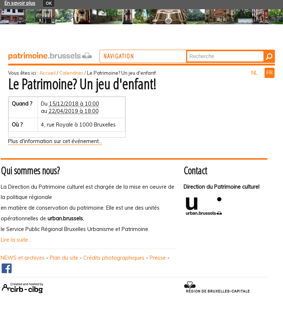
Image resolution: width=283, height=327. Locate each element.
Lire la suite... (16, 240)
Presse (158, 258)
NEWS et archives (23, 258)
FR (269, 73)
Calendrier (71, 73)
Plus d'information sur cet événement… (55, 141)
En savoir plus (19, 3)
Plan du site (64, 258)
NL (255, 73)
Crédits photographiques (113, 258)
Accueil (47, 73)
